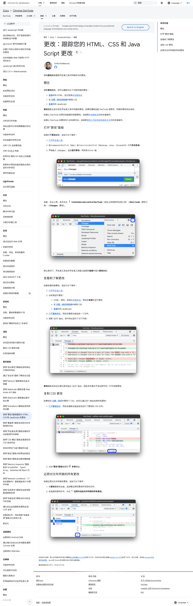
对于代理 (72, 16)
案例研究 (53, 3)
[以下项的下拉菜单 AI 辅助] (35, 15)
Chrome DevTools (23, 10)
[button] (16, 247)
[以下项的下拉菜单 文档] (45, 2)
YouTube (144, 584)
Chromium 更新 (94, 580)
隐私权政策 (46, 603)
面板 (75, 37)
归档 (90, 588)
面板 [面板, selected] (42, 16)
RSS (142, 592)
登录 (188, 3)
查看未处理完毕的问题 (45, 584)
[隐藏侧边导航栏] (29, 601)
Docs (6, 10)
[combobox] (145, 3)
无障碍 (62, 16)
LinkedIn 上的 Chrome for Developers (155, 588)
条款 (38, 603)
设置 (53, 16)
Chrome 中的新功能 (77, 3)
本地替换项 (77, 95)
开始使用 (18, 16)
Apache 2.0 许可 (116, 557)
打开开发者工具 (56, 140)
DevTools (7, 16)
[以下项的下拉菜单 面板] (47, 15)
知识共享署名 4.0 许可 (77, 557)
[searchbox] (16, 24)
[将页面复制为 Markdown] (77, 52)
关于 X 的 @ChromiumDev (151, 580)
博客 (63, 3)
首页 (45, 37)
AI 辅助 (29, 16)
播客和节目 (92, 592)
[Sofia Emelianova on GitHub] (55, 68)
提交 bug (39, 580)
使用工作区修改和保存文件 (98, 120)
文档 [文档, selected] (40, 3)
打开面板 (55, 313)
